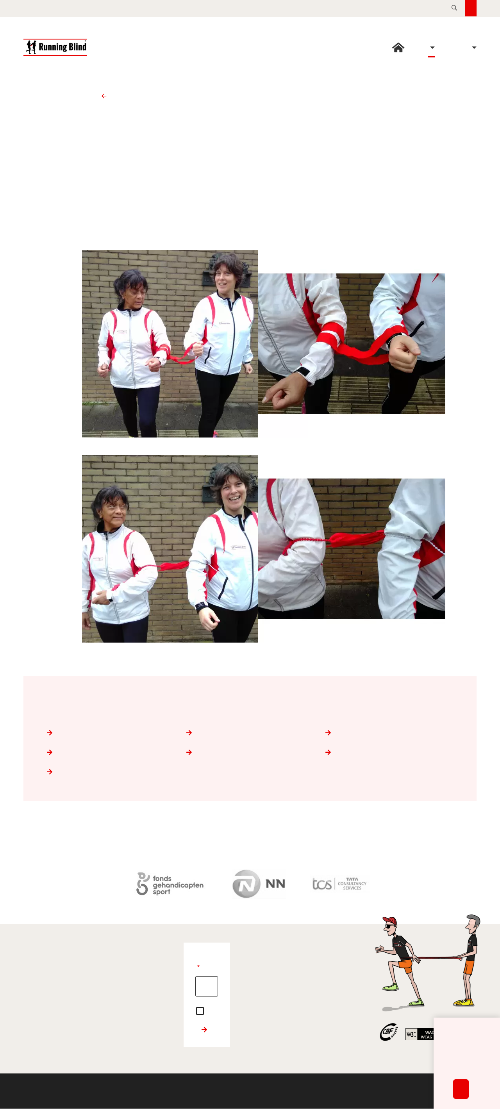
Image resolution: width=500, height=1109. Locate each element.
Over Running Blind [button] (473, 47)
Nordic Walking (250, 752)
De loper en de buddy (250, 733)
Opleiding (107, 96)
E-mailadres (198, 968)
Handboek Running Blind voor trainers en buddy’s (389, 752)
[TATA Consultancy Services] (340, 884)
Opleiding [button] (431, 47)
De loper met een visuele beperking (111, 733)
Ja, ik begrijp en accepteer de (201, 1010)
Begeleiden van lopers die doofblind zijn (111, 752)
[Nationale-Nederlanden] (259, 884)
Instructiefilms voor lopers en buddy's (111, 772)
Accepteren (461, 1096)
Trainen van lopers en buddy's (389, 733)
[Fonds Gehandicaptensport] (170, 884)
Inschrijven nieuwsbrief (204, 1030)
